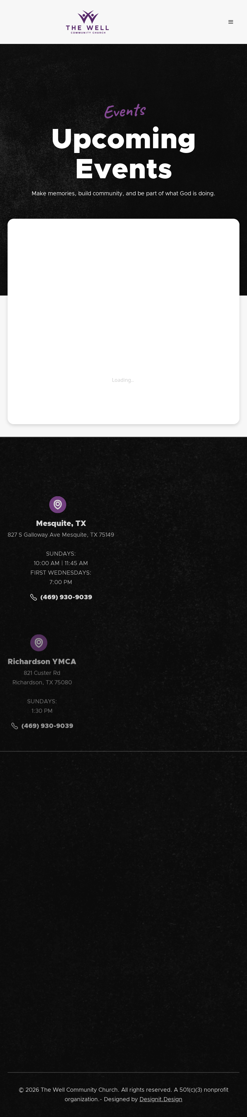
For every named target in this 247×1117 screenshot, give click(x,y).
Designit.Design (160, 1099)
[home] (87, 21)
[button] (230, 22)
